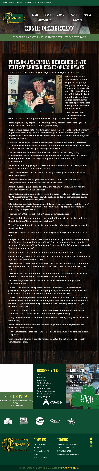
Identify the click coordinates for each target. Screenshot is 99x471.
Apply (87, 14)
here (77, 72)
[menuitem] (35, 15)
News (74, 14)
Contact (77, 20)
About (61, 14)
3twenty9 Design (70, 468)
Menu (48, 14)
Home (35, 14)
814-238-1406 (45, 3)
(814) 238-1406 (40, 458)
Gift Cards (45, 20)
